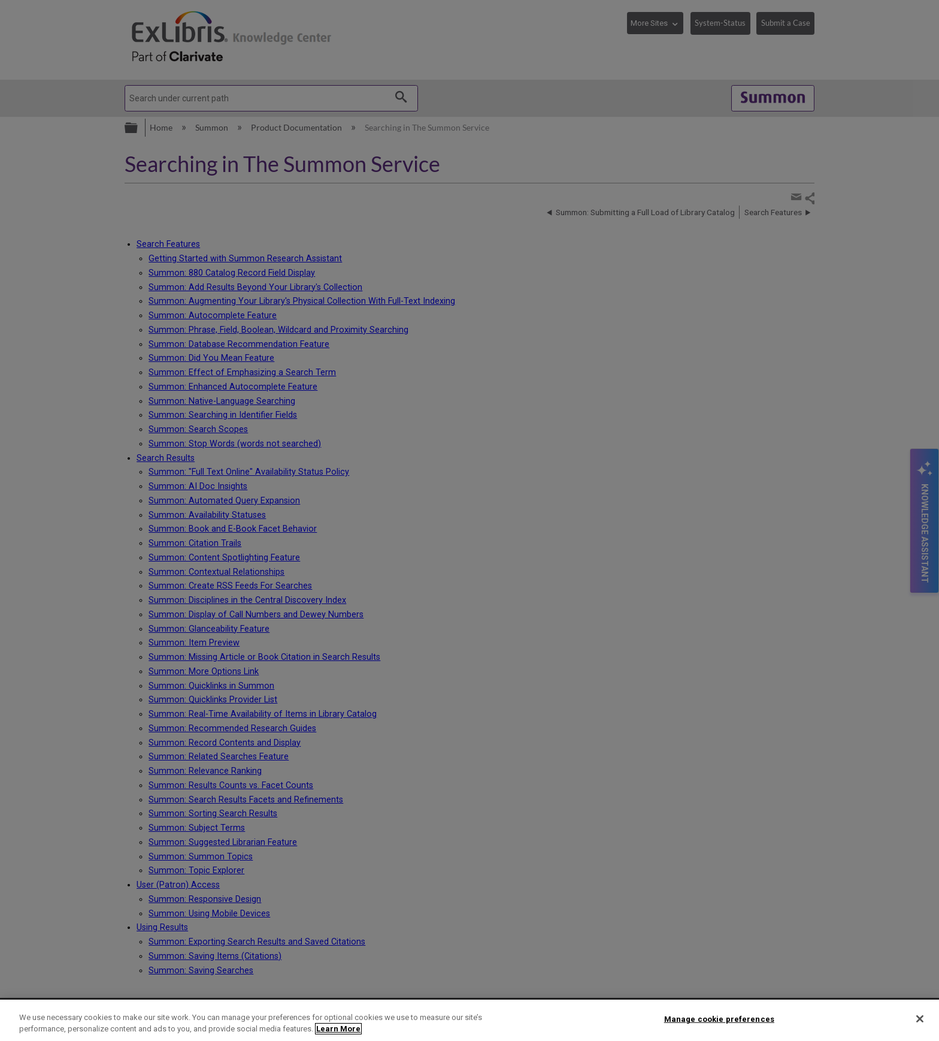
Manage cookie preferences (719, 1019)
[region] (469, 1020)
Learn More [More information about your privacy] (338, 1028)
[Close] (920, 1019)
